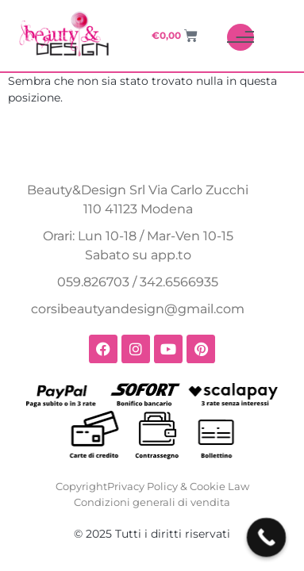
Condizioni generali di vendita (152, 502)
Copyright (81, 486)
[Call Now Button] (267, 538)
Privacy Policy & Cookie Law (178, 486)
